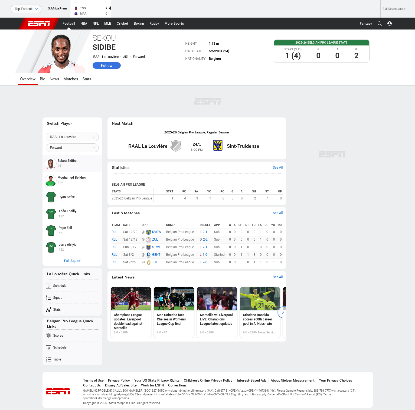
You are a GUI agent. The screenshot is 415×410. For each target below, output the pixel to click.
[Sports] (26, 9)
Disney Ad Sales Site (121, 385)
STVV (156, 247)
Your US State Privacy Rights (156, 380)
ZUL (155, 239)
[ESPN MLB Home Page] (107, 23)
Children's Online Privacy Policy (208, 380)
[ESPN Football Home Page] (69, 23)
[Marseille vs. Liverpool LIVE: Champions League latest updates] (217, 312)
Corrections (177, 385)
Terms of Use (93, 380)
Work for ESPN (152, 385)
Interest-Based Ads (251, 380)
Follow (106, 65)
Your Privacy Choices (335, 380)
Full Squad (72, 261)
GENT (156, 255)
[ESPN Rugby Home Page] (154, 23)
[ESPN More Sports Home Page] (174, 23)
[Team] (72, 137)
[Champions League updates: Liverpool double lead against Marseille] (131, 312)
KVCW (156, 232)
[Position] (72, 148)
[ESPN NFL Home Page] (96, 23)
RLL (114, 232)
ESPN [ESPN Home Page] (39, 23)
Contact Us (92, 385)
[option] (131, 312)
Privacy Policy (119, 380)
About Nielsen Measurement (293, 380)
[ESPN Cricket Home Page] (122, 23)
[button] (380, 23)
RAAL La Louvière (106, 57)
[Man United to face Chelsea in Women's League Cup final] (174, 312)
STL (155, 262)
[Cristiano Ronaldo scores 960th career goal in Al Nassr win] (260, 312)
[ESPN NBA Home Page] (83, 23)
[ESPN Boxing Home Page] (139, 23)
